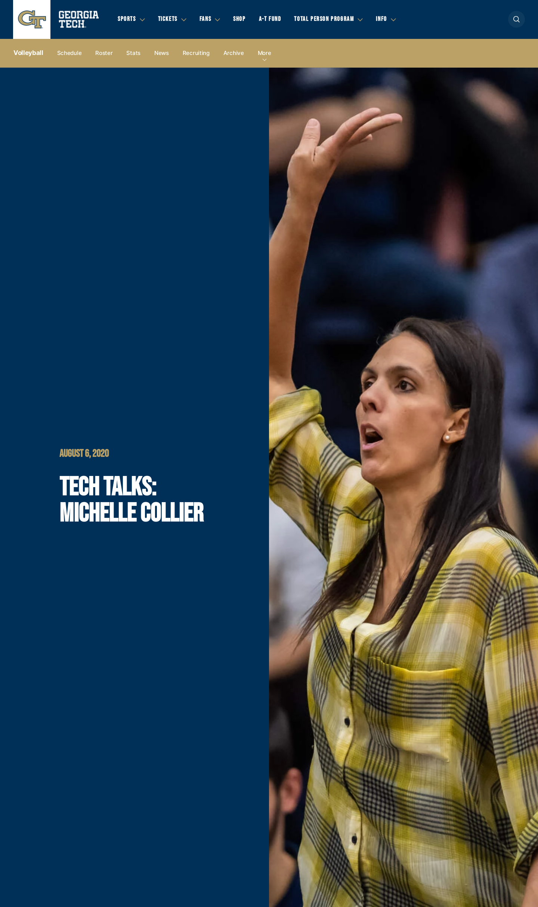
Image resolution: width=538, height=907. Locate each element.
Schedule (69, 52)
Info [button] (381, 19)
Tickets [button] (167, 19)
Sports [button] (127, 19)
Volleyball (28, 52)
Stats (133, 52)
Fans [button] (205, 19)
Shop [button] (239, 19)
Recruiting (196, 52)
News (161, 52)
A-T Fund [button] (270, 19)
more (264, 52)
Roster (103, 52)
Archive (233, 52)
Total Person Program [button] (324, 19)
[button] (516, 19)
